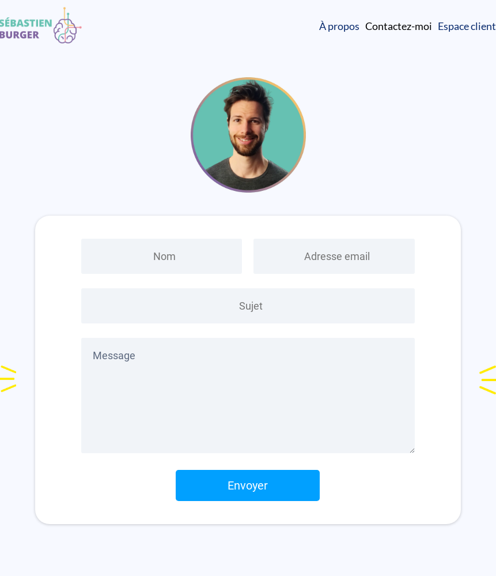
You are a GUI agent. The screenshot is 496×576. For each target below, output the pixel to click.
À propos (339, 26)
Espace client (467, 26)
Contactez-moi (398, 26)
